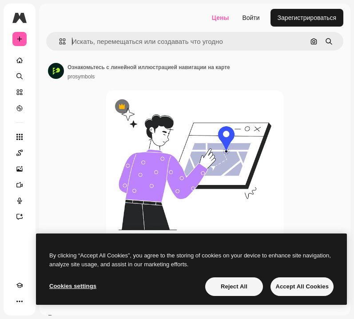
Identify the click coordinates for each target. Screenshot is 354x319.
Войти (250, 17)
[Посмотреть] (19, 108)
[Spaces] (19, 153)
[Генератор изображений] (19, 169)
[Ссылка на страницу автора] (56, 71)
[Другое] (19, 301)
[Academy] (19, 285)
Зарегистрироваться (307, 17)
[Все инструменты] (19, 137)
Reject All (234, 286)
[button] (59, 41)
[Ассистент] (19, 217)
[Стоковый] (19, 92)
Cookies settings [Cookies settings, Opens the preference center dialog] (72, 286)
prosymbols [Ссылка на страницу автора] (81, 77)
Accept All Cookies (302, 286)
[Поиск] (19, 76)
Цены (220, 17)
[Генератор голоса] (19, 201)
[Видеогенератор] (19, 185)
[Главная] (19, 60)
